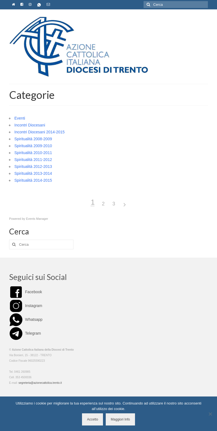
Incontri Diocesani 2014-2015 (39, 132)
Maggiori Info (120, 419)
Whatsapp (26, 319)
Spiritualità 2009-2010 (33, 146)
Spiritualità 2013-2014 (33, 173)
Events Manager (37, 218)
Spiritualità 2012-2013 (33, 166)
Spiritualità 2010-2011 (33, 152)
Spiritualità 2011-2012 (33, 159)
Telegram (25, 333)
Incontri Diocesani (29, 125)
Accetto (92, 419)
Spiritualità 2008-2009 (33, 139)
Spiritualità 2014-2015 (33, 180)
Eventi (19, 118)
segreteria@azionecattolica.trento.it (40, 382)
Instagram (25, 305)
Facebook (25, 292)
